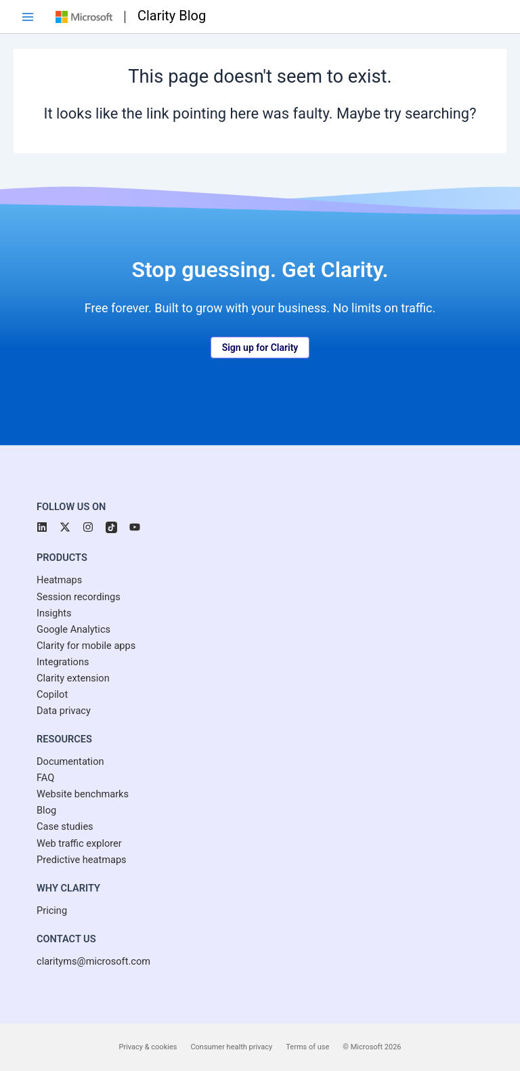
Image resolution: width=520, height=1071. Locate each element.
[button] (260, 347)
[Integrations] (63, 662)
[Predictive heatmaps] (82, 860)
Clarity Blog (171, 15)
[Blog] (46, 810)
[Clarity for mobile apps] (86, 645)
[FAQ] (45, 778)
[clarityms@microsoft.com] (93, 961)
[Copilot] (52, 694)
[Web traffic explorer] (79, 843)
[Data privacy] (64, 710)
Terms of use (307, 1047)
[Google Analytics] (73, 629)
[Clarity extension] (73, 678)
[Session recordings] (79, 597)
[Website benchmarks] (83, 794)
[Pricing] (52, 910)
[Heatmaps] (59, 580)
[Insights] (54, 613)
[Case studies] (65, 826)
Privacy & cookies (148, 1047)
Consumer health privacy (231, 1047)
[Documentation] (70, 761)
